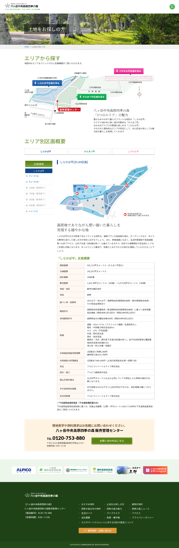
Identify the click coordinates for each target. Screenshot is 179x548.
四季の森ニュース (140, 508)
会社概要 (85, 517)
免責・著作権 (113, 517)
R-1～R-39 (33, 181)
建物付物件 (137, 504)
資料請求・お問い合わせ (97, 530)
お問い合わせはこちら (112, 440)
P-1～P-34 (33, 175)
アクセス (136, 513)
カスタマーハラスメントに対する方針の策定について (107, 522)
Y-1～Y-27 (33, 211)
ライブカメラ (113, 513)
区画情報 (39, 164)
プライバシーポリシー (143, 517)
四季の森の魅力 (114, 508)
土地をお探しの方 (115, 504)
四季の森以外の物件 (91, 508)
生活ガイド (86, 513)
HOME (26, 47)
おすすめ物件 (87, 504)
